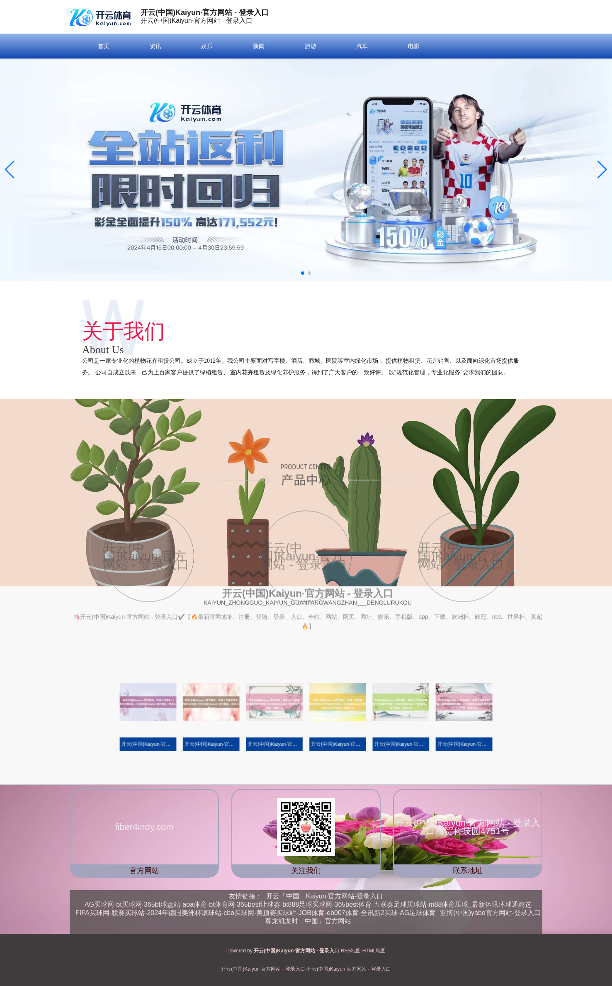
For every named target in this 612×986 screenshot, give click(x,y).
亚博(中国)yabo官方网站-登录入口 (490, 912)
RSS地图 (351, 951)
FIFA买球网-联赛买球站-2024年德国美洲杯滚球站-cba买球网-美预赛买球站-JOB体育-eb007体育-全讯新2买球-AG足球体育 (255, 912)
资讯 (155, 46)
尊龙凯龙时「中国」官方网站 (308, 921)
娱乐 (207, 46)
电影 (414, 46)
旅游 (310, 46)
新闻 (259, 46)
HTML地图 (374, 951)
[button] (602, 170)
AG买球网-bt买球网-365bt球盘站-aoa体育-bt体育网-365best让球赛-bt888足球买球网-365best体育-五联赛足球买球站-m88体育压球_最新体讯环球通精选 (308, 904)
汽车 (362, 46)
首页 (103, 46)
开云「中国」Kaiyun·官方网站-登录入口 (325, 896)
